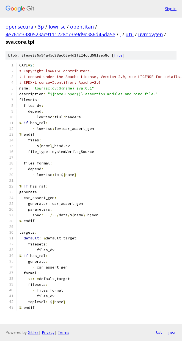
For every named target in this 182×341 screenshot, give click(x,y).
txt (159, 332)
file (118, 55)
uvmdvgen (150, 34)
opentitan (82, 26)
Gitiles (33, 332)
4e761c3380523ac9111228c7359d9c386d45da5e (60, 34)
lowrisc (57, 26)
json (172, 332)
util (130, 34)
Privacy (48, 332)
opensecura (19, 26)
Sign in (171, 8)
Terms (63, 332)
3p (41, 26)
